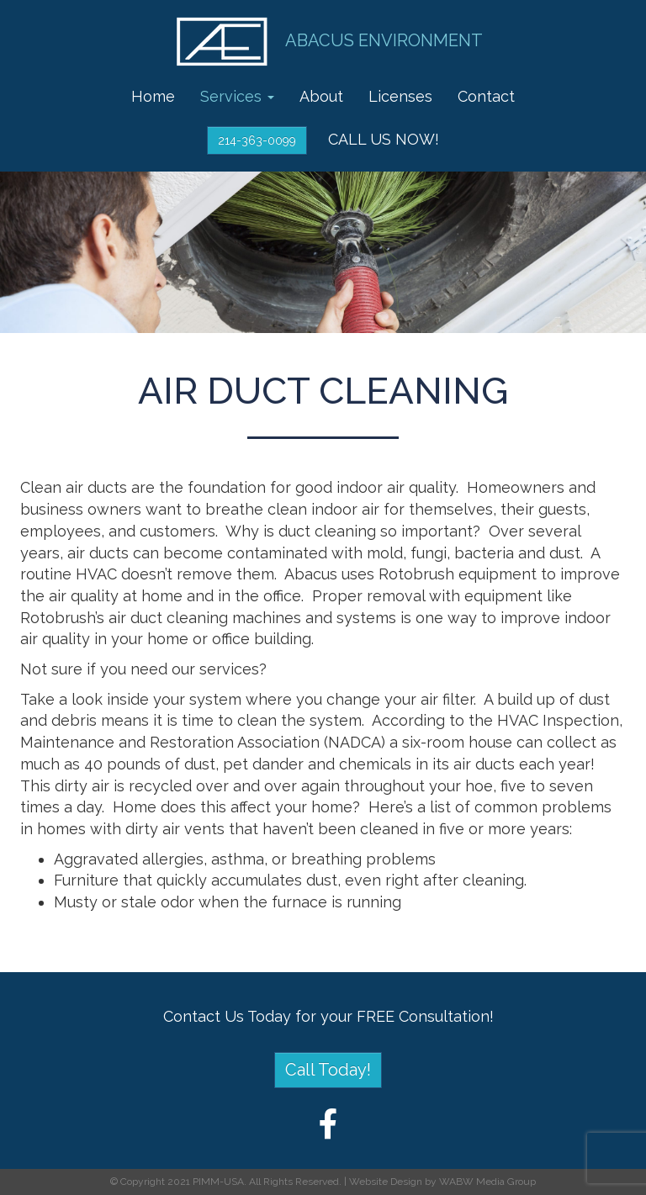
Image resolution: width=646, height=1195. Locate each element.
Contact (486, 96)
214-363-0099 (257, 140)
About (321, 96)
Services (237, 96)
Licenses (400, 96)
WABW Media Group (487, 1181)
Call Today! (328, 1070)
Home (153, 96)
